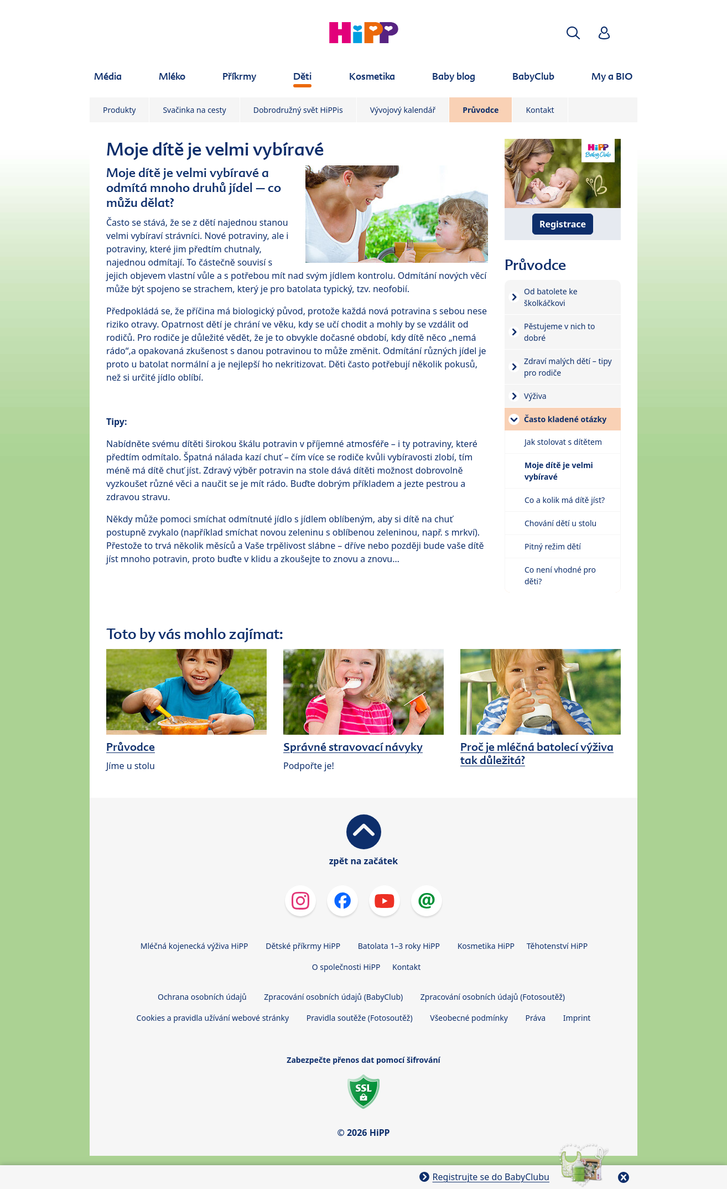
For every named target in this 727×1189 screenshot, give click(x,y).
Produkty (119, 110)
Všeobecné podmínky (469, 1018)
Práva (535, 1018)
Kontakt (540, 110)
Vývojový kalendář (403, 110)
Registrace (562, 224)
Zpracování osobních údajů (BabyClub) (333, 996)
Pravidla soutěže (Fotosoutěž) (360, 1018)
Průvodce (480, 110)
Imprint (577, 1018)
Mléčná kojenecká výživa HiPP (194, 946)
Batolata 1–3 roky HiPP (399, 946)
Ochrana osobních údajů (202, 996)
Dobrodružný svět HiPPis (298, 110)
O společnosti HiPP (346, 967)
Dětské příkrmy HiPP (303, 946)
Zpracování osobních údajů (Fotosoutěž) (492, 996)
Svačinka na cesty (194, 110)
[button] (573, 33)
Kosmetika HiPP (486, 946)
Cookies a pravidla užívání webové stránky (213, 1018)
